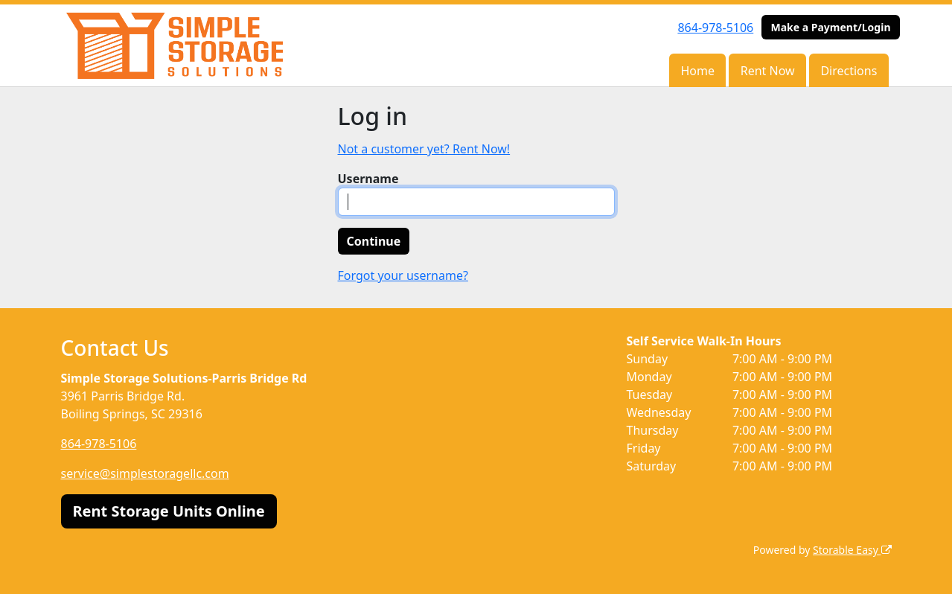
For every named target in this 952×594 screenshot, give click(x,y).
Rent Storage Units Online (169, 511)
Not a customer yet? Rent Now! (424, 149)
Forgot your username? (403, 275)
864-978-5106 (715, 27)
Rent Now (768, 71)
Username (368, 178)
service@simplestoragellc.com (145, 473)
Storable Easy (852, 550)
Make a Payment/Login (830, 27)
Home (697, 71)
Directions (848, 71)
